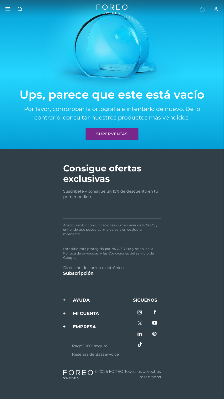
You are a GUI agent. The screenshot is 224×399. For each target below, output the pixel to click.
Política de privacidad (81, 253)
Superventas (112, 134)
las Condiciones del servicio (126, 253)
